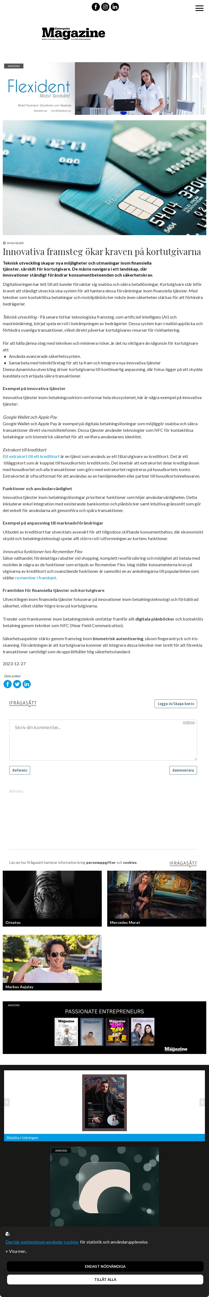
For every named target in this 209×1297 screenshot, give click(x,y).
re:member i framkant (35, 577)
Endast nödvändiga (105, 1266)
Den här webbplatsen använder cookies (42, 1241)
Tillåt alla (105, 1279)
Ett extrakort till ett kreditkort (31, 456)
